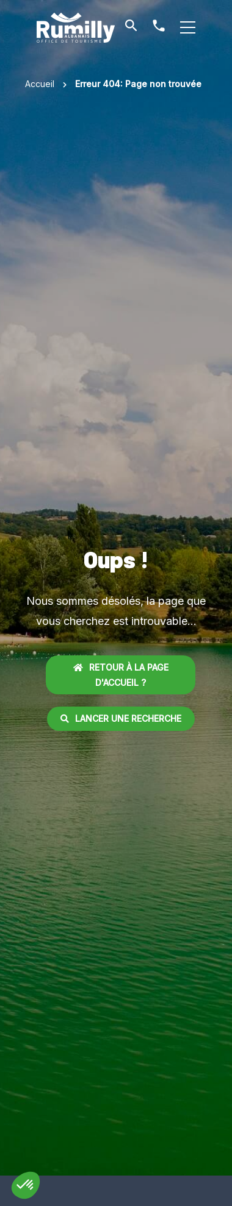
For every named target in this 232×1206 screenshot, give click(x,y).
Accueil (39, 84)
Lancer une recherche (120, 718)
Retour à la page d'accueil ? (121, 675)
